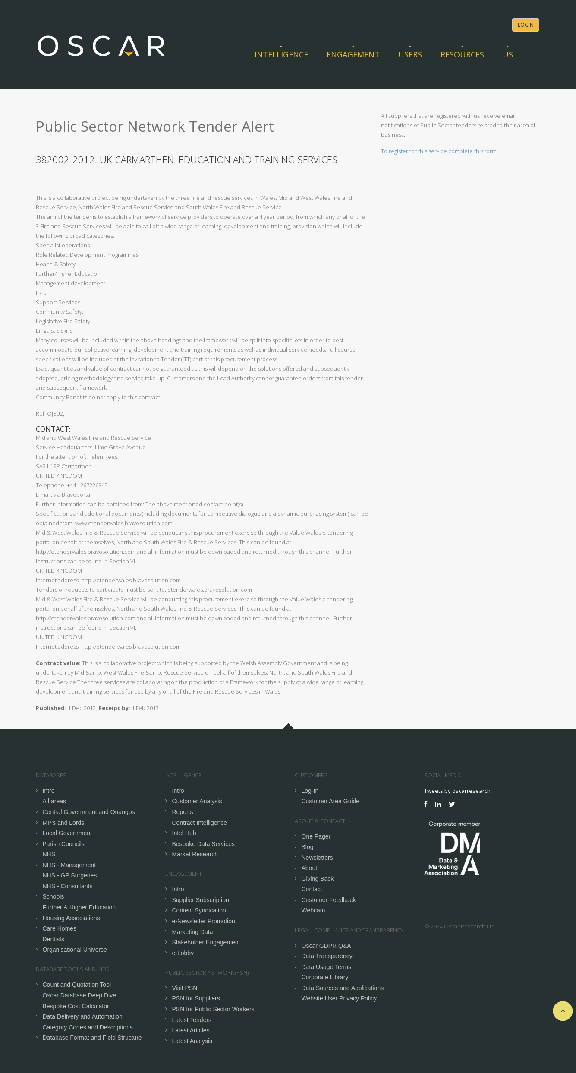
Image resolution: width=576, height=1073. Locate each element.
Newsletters (317, 857)
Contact (312, 889)
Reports (182, 811)
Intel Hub (184, 833)
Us (508, 54)
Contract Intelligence (199, 822)
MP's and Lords (64, 822)
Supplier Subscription (200, 899)
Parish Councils (64, 843)
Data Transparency (327, 956)
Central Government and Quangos (89, 811)
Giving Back (318, 878)
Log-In (310, 790)
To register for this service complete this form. (439, 151)
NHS (49, 854)
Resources (462, 54)
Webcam (313, 910)
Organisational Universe (75, 949)
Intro (49, 790)
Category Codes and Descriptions (88, 1027)
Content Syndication (199, 910)
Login (526, 24)
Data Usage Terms (327, 966)
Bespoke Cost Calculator (76, 1006)
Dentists (54, 939)
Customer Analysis (197, 801)
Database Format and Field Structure (92, 1037)
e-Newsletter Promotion (203, 921)
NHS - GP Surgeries (70, 875)
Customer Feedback (329, 899)
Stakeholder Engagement (206, 942)
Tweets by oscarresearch (457, 791)
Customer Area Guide (331, 801)
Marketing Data (192, 931)
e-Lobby (183, 953)
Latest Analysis (192, 1041)
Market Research (195, 854)
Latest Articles (191, 1030)
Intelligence (281, 54)
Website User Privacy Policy (339, 998)
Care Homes (60, 928)
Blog (308, 846)
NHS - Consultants (68, 886)
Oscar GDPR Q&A (326, 945)
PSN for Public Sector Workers (213, 1009)
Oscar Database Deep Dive (79, 995)
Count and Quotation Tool (77, 984)
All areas (54, 801)
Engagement (353, 54)
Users (410, 54)
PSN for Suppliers (196, 998)
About (310, 868)
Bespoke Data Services (203, 843)
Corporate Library (325, 977)
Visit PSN (185, 988)
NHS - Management (69, 865)
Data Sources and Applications (343, 988)
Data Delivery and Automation (83, 1016)
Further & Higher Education (79, 907)
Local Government (67, 833)
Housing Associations (71, 918)
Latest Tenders (192, 1019)
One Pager (316, 836)
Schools (53, 896)
